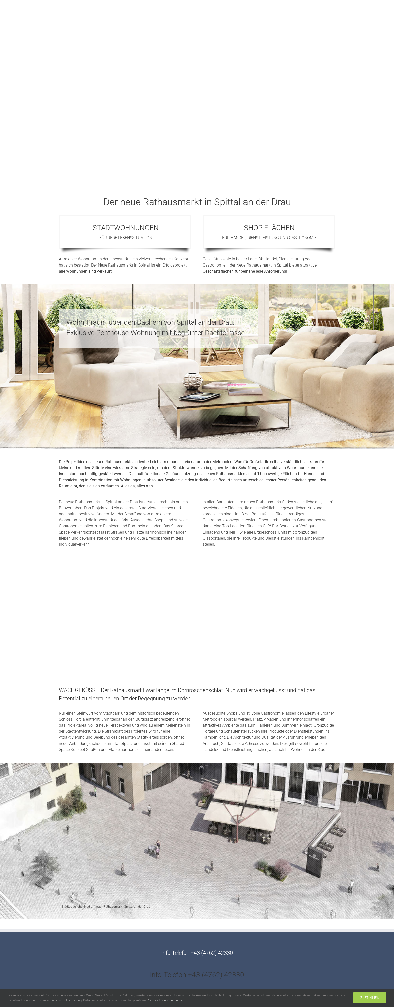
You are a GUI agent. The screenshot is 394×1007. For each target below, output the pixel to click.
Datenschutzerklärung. (67, 1000)
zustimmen (369, 997)
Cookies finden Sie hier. (164, 1000)
